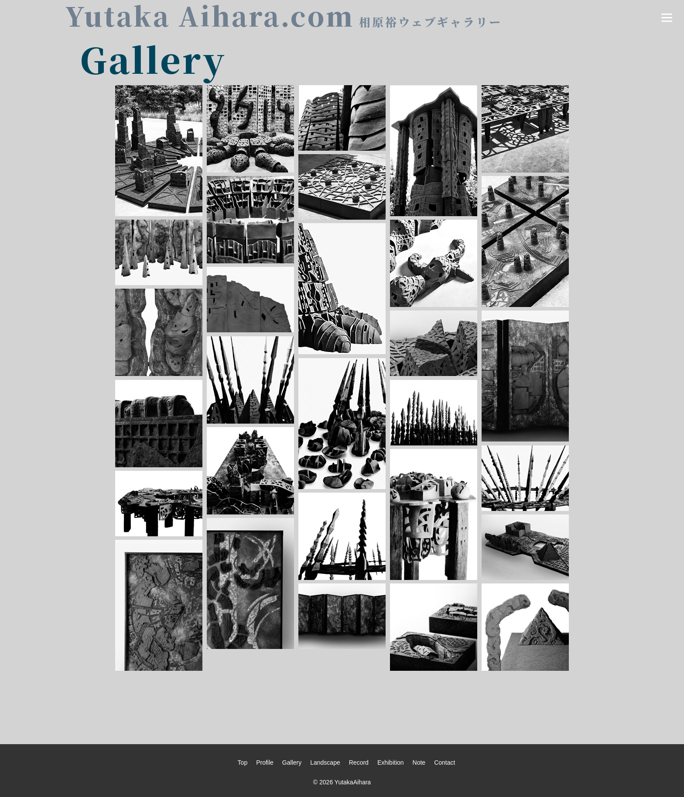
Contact (444, 762)
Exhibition (390, 762)
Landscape (325, 762)
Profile (265, 762)
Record (359, 762)
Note (419, 762)
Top (243, 762)
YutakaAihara (353, 782)
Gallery (291, 762)
